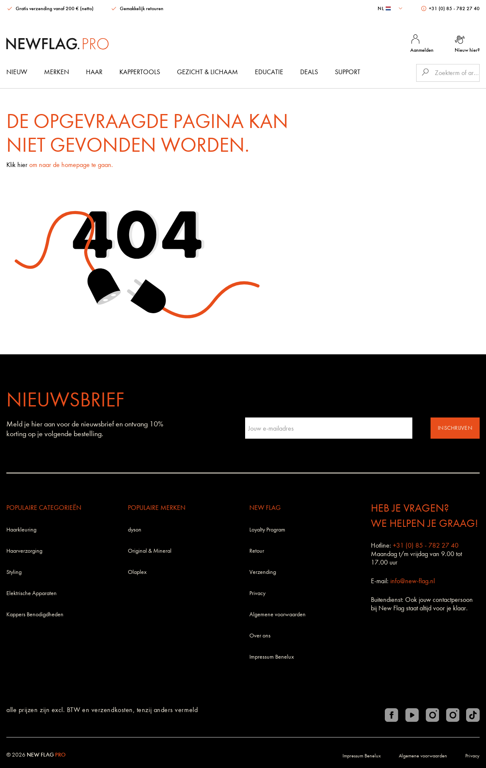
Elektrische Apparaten (31, 593)
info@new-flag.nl (412, 581)
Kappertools (139, 72)
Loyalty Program (267, 529)
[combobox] (391, 8)
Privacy (257, 593)
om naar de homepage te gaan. (71, 165)
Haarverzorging (24, 550)
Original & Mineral (149, 550)
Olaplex (137, 572)
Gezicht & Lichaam (207, 72)
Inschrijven (455, 427)
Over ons (260, 635)
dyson (134, 529)
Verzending (262, 572)
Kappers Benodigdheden (35, 614)
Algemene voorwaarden (277, 614)
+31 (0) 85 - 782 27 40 (450, 8)
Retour (256, 550)
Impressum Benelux (271, 656)
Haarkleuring (21, 529)
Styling (14, 572)
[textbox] (391, 8)
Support (347, 72)
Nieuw (16, 72)
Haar (94, 72)
